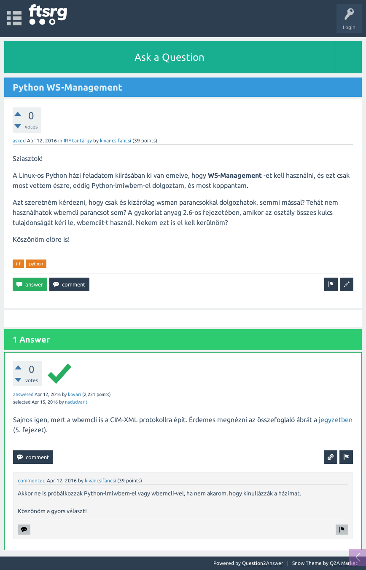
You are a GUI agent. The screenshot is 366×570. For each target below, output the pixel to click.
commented (32, 480)
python (36, 263)
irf (18, 263)
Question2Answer (262, 563)
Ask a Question (170, 57)
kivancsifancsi (115, 140)
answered (23, 394)
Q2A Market (344, 563)
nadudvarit (76, 401)
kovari (74, 394)
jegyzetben (336, 419)
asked (19, 140)
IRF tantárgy (78, 140)
